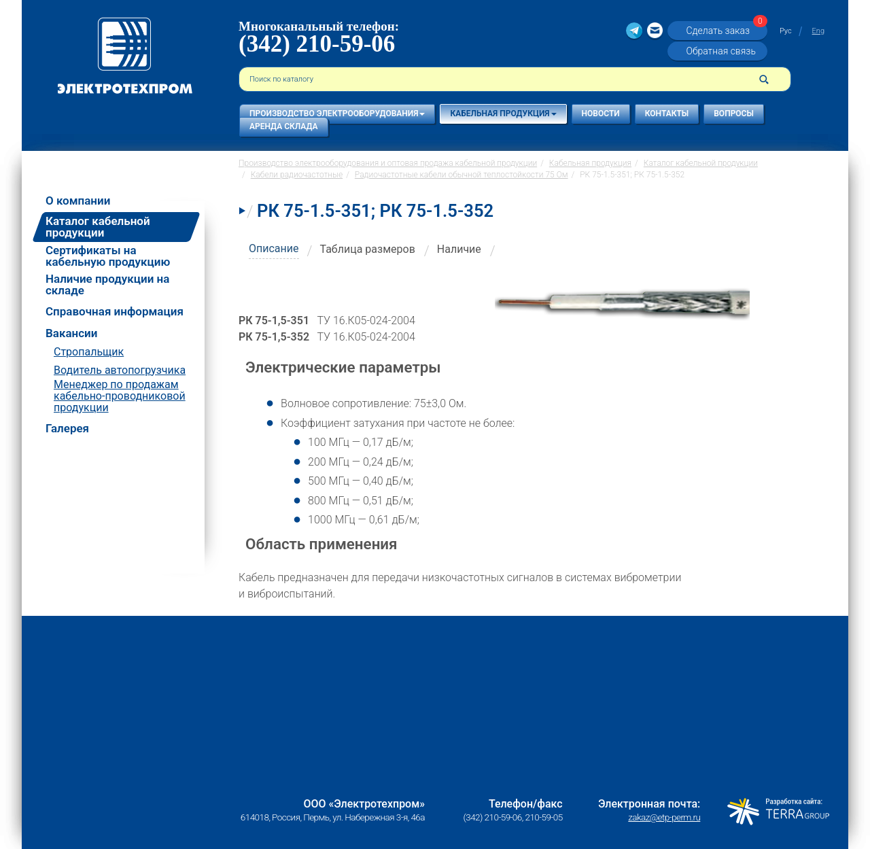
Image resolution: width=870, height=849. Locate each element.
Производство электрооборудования (337, 113)
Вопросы (734, 113)
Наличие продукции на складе (107, 284)
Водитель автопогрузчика (120, 370)
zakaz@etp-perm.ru (664, 817)
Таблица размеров (367, 249)
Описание (274, 248)
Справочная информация (115, 311)
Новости (601, 113)
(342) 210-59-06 (317, 44)
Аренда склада (283, 126)
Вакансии (71, 333)
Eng (818, 31)
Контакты (667, 113)
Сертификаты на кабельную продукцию (108, 256)
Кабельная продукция (503, 113)
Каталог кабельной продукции (98, 226)
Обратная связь (720, 51)
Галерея (67, 428)
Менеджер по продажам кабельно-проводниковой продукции (120, 396)
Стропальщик (89, 352)
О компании (78, 201)
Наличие (459, 249)
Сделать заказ (724, 30)
